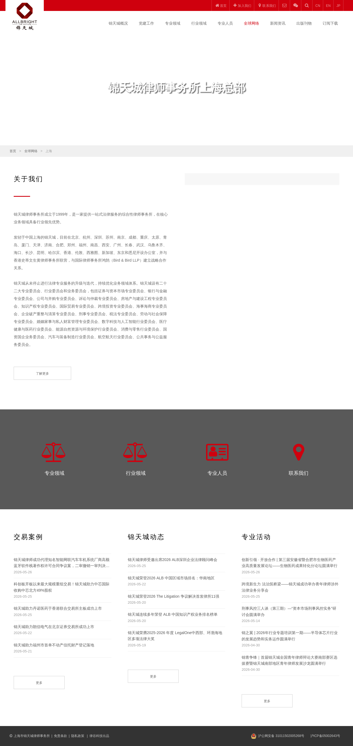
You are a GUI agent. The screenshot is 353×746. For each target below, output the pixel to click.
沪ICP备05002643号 (325, 736)
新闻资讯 (277, 23)
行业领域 (199, 23)
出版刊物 (304, 23)
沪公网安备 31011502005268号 (281, 736)
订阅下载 (330, 23)
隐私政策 (78, 736)
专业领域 (172, 23)
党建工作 (146, 23)
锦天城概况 (118, 23)
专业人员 (225, 23)
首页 (13, 151)
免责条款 (60, 736)
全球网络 (251, 23)
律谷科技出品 (99, 736)
